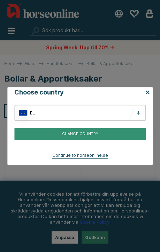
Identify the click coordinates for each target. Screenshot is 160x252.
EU (33, 112)
